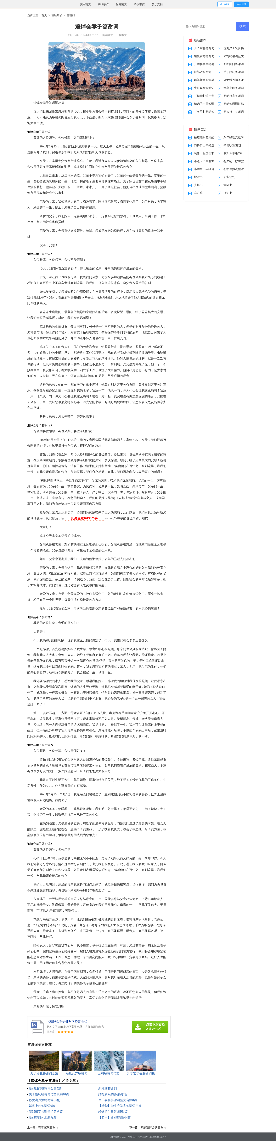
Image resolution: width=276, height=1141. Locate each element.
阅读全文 (107, 35)
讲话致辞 (103, 4)
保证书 (227, 192)
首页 (44, 15)
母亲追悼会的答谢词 (153, 1127)
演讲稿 (198, 192)
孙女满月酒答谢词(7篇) (44, 1100)
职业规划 (229, 177)
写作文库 (132, 1136)
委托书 (198, 185)
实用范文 (85, 4)
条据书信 (139, 4)
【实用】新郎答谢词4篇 (114, 1117)
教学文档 (157, 4)
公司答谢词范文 (233, 56)
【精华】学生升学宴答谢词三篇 (120, 1105)
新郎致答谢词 (107, 1088)
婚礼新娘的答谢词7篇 (113, 1094)
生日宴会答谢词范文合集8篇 (117, 1100)
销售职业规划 (232, 145)
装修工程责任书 (204, 153)
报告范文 (121, 4)
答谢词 (71, 15)
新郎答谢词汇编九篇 (43, 1117)
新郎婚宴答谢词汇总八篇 (46, 1111)
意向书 (227, 185)
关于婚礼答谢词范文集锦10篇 (49, 1094)
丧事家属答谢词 (48, 1127)
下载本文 (121, 35)
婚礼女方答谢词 (204, 56)
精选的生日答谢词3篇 (113, 1111)
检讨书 (198, 177)
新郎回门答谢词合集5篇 (45, 1088)
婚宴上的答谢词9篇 (42, 1105)
